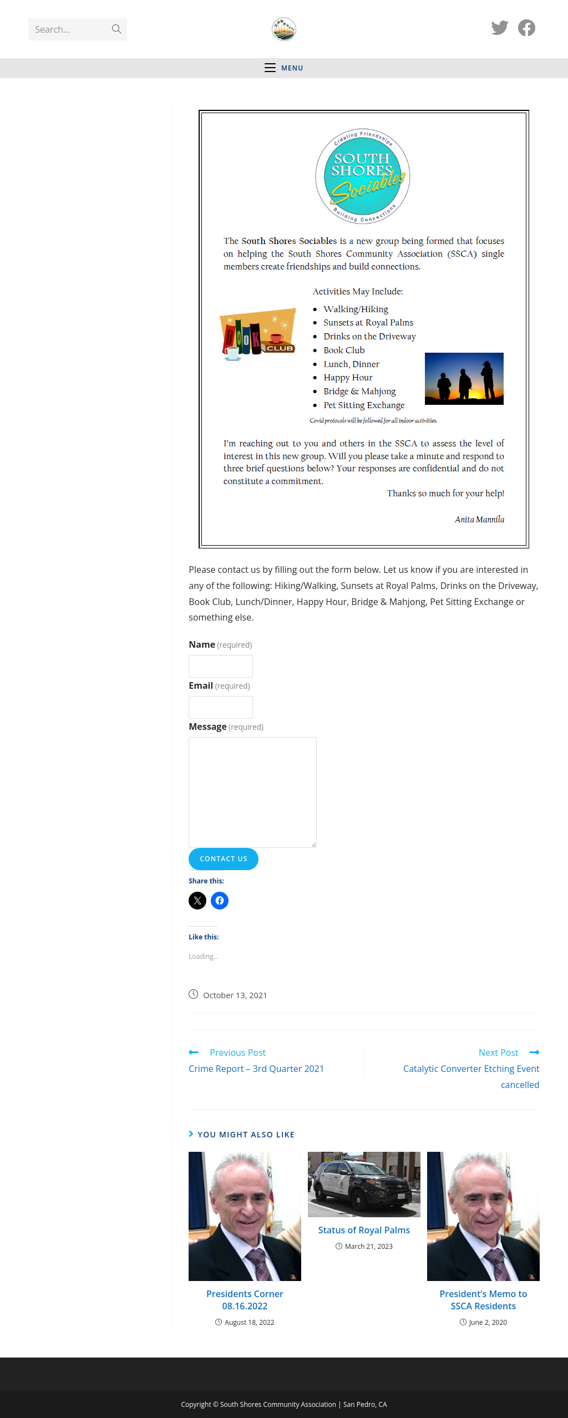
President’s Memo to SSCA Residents (483, 1300)
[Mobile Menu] (284, 68)
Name (220, 644)
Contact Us (223, 858)
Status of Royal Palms (364, 1230)
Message (226, 726)
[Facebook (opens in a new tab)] (526, 28)
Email (219, 685)
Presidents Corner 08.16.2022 (244, 1300)
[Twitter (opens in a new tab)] (499, 28)
